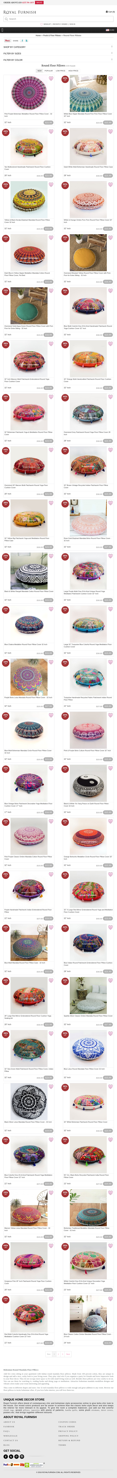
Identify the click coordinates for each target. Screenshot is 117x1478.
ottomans (95, 1410)
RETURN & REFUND (69, 1440)
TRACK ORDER (67, 1427)
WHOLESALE (11, 1436)
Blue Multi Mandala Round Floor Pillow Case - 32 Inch (24, 963)
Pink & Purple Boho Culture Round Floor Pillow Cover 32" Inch (87, 750)
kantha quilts (71, 1410)
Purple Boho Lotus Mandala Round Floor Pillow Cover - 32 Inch (28, 697)
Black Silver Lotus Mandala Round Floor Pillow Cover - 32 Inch (28, 1122)
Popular (49, 71)
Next (68, 1354)
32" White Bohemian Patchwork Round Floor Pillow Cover (85, 1122)
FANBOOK (9, 1427)
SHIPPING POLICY (69, 1436)
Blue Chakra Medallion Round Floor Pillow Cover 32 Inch (25, 644)
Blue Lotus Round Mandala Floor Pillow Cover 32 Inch (84, 1069)
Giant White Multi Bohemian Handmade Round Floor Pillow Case (88, 167)
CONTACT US (11, 1440)
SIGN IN (72, 24)
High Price (73, 71)
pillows (26, 1410)
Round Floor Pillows (72, 35)
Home (38, 35)
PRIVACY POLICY (68, 1431)
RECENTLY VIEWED (60, 24)
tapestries (35, 1410)
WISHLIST (47, 24)
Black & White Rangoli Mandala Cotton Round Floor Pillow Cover (28, 591)
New (40, 71)
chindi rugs (9, 1410)
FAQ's (7, 1431)
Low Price (60, 71)
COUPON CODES (67, 1422)
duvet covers (107, 1410)
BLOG (7, 1445)
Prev (48, 1354)
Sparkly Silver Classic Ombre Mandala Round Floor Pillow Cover (88, 1016)
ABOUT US (9, 1422)
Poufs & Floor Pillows (52, 35)
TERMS (62, 1445)
